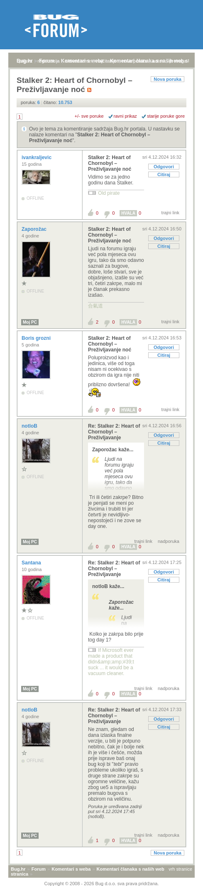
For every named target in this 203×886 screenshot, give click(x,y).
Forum (39, 869)
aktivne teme (78, 60)
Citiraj (163, 174)
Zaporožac (35, 229)
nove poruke (134, 60)
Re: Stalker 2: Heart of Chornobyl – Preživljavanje (114, 432)
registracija (49, 60)
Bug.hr (18, 869)
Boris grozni (37, 338)
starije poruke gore (166, 116)
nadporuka (168, 541)
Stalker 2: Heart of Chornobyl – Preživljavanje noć (109, 163)
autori (158, 60)
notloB (30, 426)
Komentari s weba (70, 869)
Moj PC (30, 322)
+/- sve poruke (89, 116)
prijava (25, 60)
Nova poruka (167, 79)
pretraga (177, 60)
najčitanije (106, 60)
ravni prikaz (125, 116)
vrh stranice (180, 869)
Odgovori (164, 166)
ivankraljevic (37, 157)
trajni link (170, 212)
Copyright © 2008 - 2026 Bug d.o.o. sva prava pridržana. (101, 883)
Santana (32, 563)
